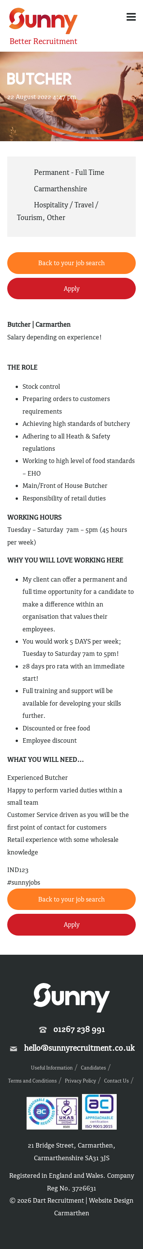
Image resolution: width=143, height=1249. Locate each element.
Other (56, 217)
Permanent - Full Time (69, 172)
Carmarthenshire (60, 188)
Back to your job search (71, 263)
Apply (72, 288)
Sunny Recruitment (43, 22)
